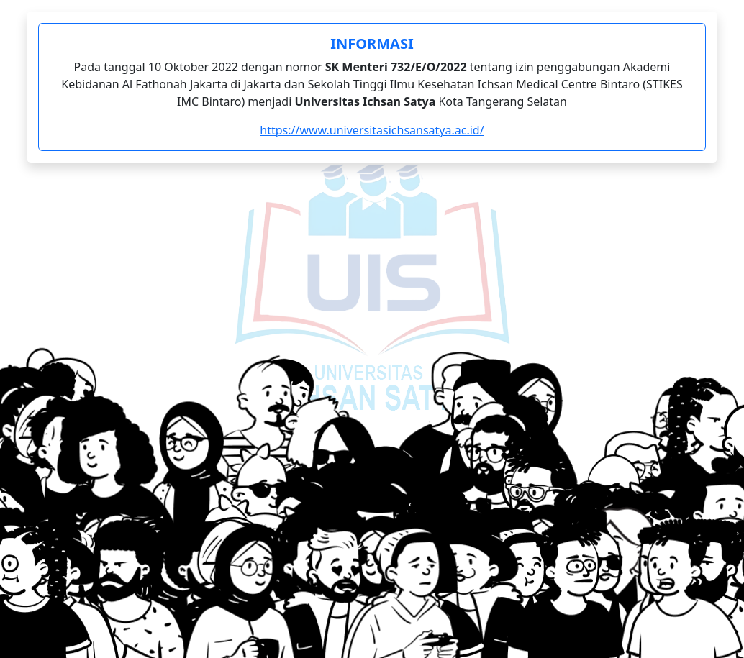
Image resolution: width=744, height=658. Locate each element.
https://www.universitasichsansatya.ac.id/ (372, 130)
